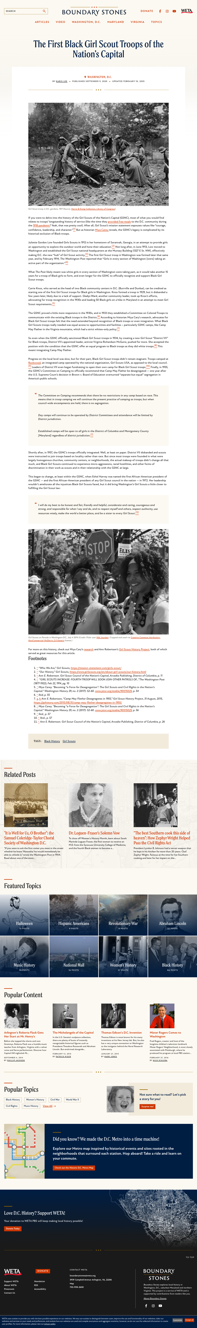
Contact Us (9, 1296)
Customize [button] (177, 1320)
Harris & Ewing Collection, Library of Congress (93, 209)
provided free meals (119, 221)
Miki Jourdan (102, 638)
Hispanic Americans (73, 923)
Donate (147, 11)
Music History (24, 965)
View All (47, 1106)
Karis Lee (61, 81)
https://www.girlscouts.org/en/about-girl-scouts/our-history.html (108, 672)
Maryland (115, 22)
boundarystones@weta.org (82, 1279)
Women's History (123, 965)
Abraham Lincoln (172, 923)
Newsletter (39, 1285)
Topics (156, 22)
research (89, 649)
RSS (36, 1289)
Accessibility (40, 1292)
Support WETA (11, 1285)
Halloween (24, 923)
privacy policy (49, 1324)
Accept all (189, 1320)
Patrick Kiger (63, 1057)
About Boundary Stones (155, 1302)
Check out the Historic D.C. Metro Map (79, 1169)
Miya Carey (102, 230)
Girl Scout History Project (134, 649)
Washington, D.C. (86, 22)
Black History (52, 741)
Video (60, 22)
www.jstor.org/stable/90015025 (113, 691)
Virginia (137, 22)
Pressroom (9, 1292)
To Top (190, 1261)
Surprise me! (149, 1107)
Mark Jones (110, 1057)
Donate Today (15, 1231)
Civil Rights (12, 1106)
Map (72, 1287)
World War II (72, 1100)
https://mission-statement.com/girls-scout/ (96, 668)
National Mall (73, 965)
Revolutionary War (123, 923)
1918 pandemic (41, 225)
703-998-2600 (77, 1291)
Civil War (55, 1100)
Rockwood (34, 363)
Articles (42, 22)
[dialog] (98, 1322)
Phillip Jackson (16, 1060)
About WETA (10, 1289)
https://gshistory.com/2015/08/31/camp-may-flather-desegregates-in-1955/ (78, 702)
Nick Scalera (160, 1060)
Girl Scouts (69, 741)
